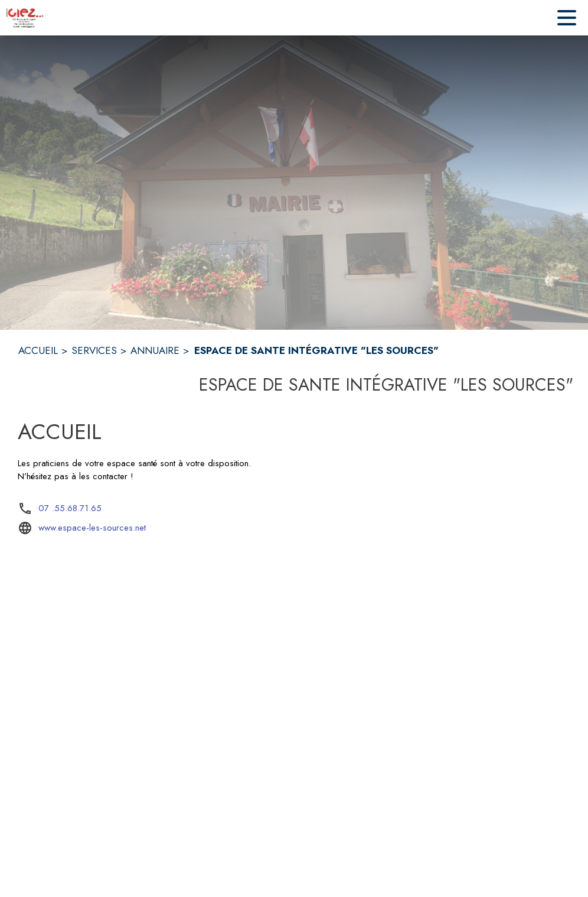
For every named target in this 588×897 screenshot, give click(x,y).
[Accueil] (25, 18)
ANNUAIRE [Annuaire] (154, 350)
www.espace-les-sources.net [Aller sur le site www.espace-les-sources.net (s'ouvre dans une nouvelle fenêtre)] (92, 527)
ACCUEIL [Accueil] (38, 350)
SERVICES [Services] (94, 350)
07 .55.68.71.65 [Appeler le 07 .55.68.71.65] (70, 508)
